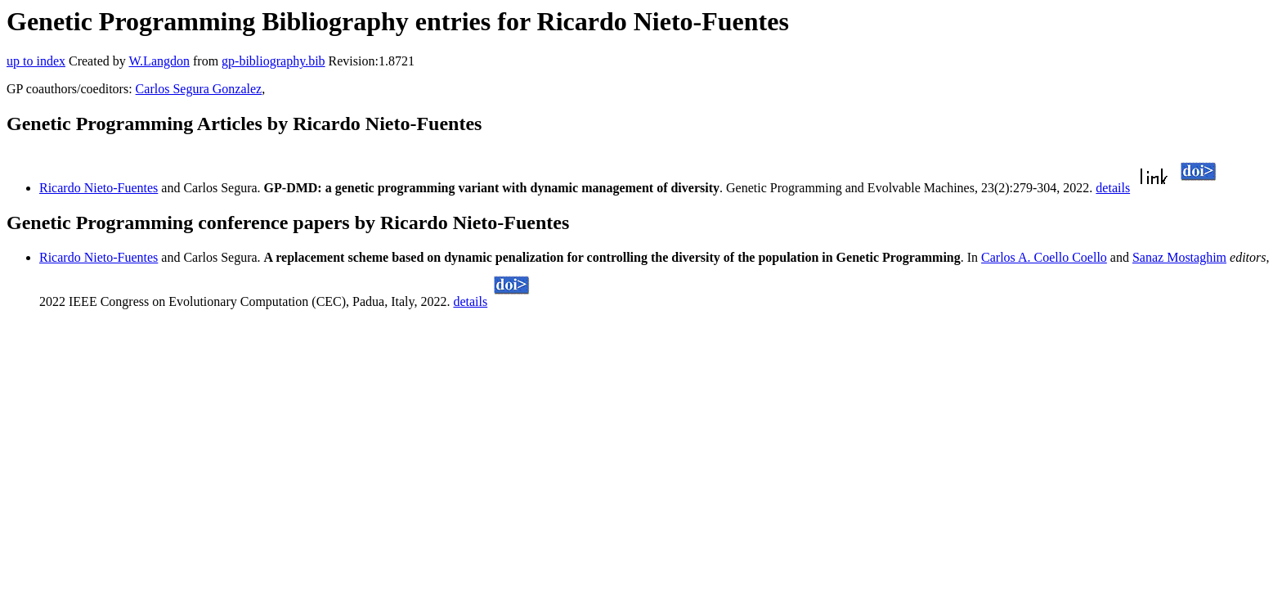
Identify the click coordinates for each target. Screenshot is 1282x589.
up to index (36, 61)
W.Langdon (159, 61)
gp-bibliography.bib (273, 61)
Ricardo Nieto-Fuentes (98, 188)
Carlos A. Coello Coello (1044, 257)
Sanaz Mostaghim (1179, 257)
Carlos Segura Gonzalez (199, 89)
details (1113, 188)
